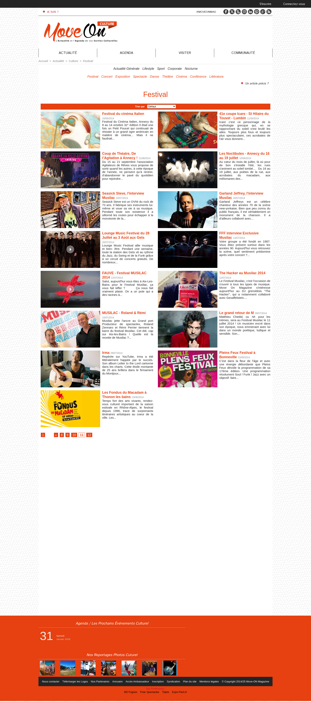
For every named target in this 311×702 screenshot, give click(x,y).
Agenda (126, 53)
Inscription (158, 682)
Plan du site (188, 682)
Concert (106, 76)
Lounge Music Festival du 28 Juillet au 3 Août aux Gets (126, 237)
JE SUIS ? (51, 12)
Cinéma (181, 76)
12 (95, 434)
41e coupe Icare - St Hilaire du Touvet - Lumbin (244, 115)
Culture (71, 60)
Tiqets (166, 692)
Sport (161, 68)
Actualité (68, 53)
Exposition (122, 76)
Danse (154, 76)
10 (77, 434)
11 (86, 434)
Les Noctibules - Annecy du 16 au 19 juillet (242, 155)
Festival (86, 60)
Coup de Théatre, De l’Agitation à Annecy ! (122, 155)
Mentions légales (207, 682)
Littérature (216, 76)
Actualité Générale (126, 68)
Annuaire (118, 682)
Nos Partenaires (102, 682)
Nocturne (191, 68)
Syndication (173, 682)
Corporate (175, 68)
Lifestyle (148, 68)
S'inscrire (265, 4)
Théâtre (167, 76)
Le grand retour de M (239, 312)
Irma (106, 352)
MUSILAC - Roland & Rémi (127, 312)
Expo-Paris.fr (178, 692)
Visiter (185, 53)
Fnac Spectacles (150, 692)
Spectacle (140, 76)
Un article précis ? (255, 83)
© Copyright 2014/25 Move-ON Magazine (242, 682)
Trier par (140, 106)
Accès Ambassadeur (138, 682)
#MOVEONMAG (206, 12)
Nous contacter (54, 682)
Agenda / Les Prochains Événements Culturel (112, 624)
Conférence (198, 76)
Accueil (42, 60)
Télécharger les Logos (78, 682)
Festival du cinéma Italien (126, 113)
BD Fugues (132, 692)
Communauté (243, 53)
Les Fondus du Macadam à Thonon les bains (127, 394)
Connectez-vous (294, 4)
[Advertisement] (155, 499)
